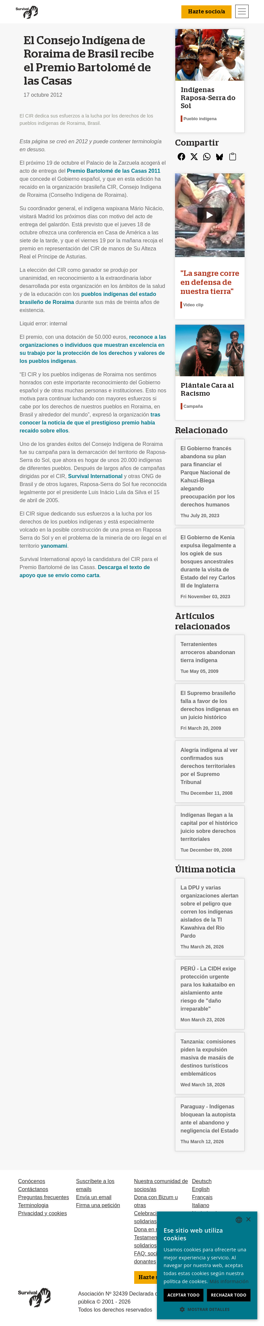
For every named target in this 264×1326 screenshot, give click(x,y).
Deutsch (202, 1181)
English (200, 1189)
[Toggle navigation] (242, 11)
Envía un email (93, 1197)
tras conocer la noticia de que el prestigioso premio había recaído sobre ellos (90, 423)
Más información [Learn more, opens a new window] (229, 1281)
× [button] (248, 1219)
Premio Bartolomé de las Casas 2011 (113, 171)
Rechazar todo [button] (228, 1295)
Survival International (95, 476)
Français (202, 1197)
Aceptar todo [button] (183, 1295)
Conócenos (31, 1181)
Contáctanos (33, 1189)
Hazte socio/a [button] (206, 11)
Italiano (200, 1205)
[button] (207, 1309)
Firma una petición (98, 1205)
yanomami (54, 546)
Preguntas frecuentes (43, 1197)
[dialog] (207, 1265)
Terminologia (33, 1205)
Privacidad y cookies (42, 1213)
